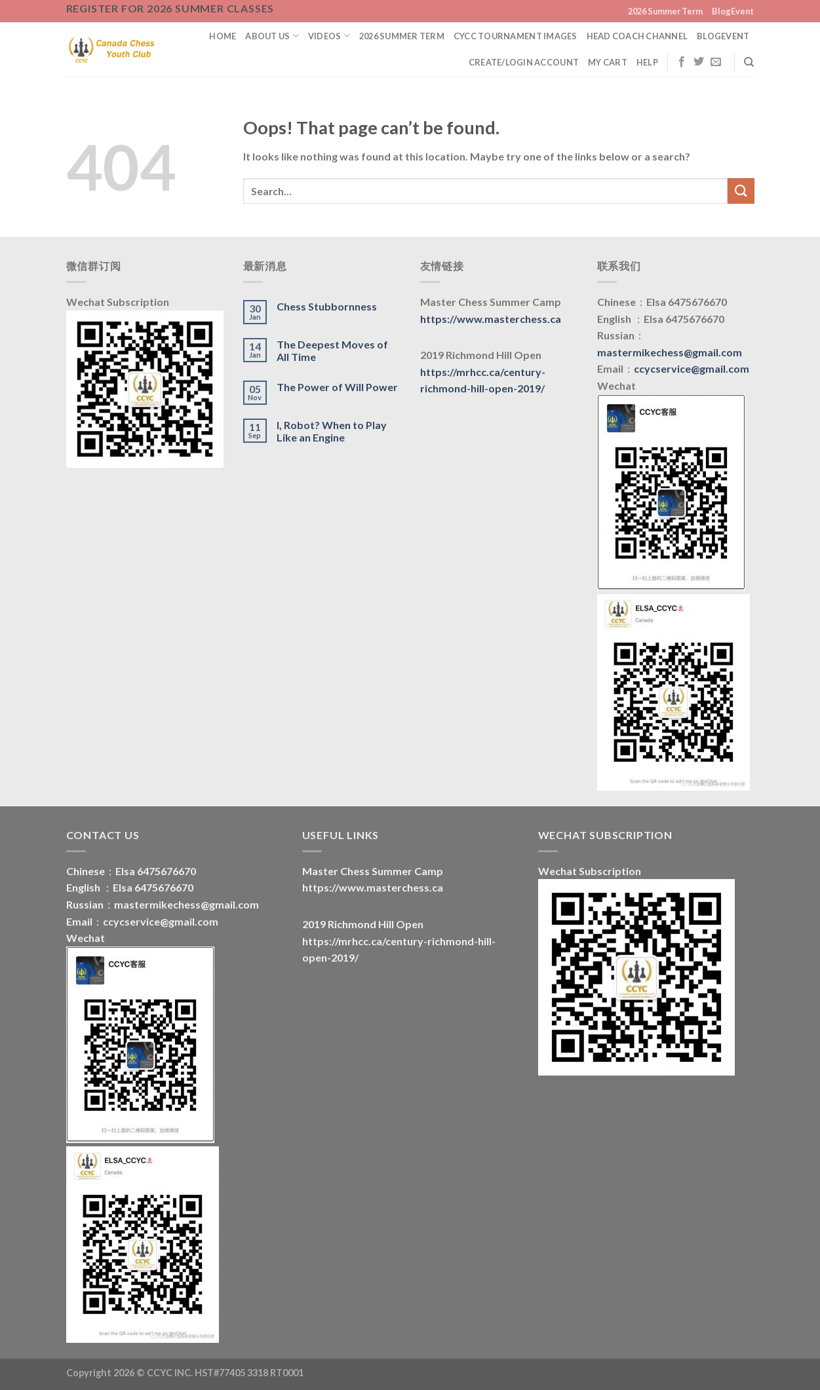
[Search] (749, 62)
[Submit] (741, 191)
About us (272, 35)
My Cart (607, 62)
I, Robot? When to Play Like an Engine (332, 431)
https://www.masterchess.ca (490, 318)
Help (647, 62)
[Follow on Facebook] (681, 62)
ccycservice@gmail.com (691, 368)
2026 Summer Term (665, 11)
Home (222, 36)
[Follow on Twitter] (698, 62)
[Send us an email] (716, 62)
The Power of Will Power (337, 387)
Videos (329, 35)
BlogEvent (733, 11)
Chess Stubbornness (327, 306)
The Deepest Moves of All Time (332, 350)
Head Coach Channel (637, 36)
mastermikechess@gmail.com (669, 352)
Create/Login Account (524, 62)
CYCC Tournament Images (515, 36)
